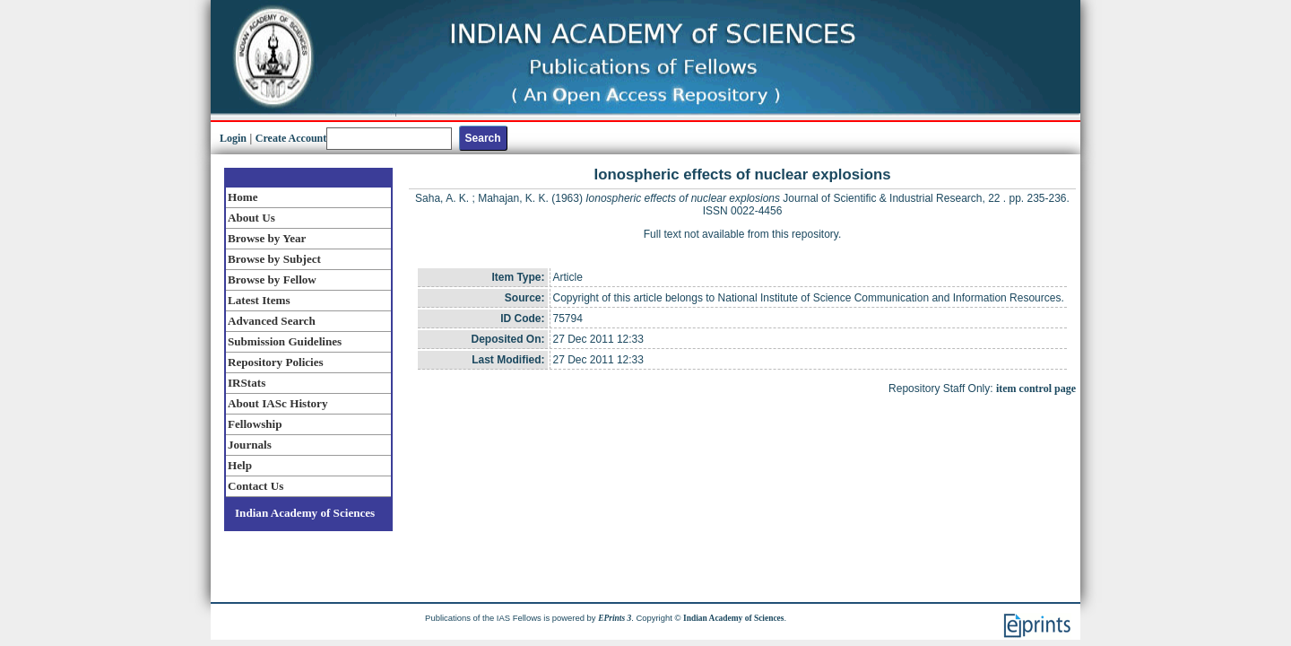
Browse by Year (267, 238)
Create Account (291, 138)
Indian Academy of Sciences (305, 512)
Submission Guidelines (285, 341)
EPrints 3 (614, 618)
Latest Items (259, 300)
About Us (251, 217)
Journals (250, 444)
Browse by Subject (274, 259)
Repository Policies (276, 362)
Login (233, 138)
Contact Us (255, 486)
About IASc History (277, 403)
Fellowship (255, 424)
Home (243, 197)
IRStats (246, 382)
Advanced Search (272, 320)
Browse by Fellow (272, 279)
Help (240, 465)
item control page (1036, 388)
